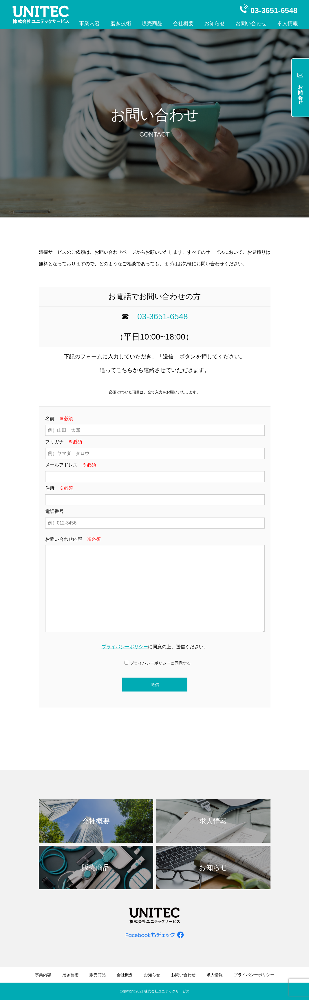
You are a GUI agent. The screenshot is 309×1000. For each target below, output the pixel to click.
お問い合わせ (251, 23)
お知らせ (214, 23)
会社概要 (183, 23)
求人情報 (287, 23)
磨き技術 (120, 23)
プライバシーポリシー (125, 646)
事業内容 (89, 23)
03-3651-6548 (162, 316)
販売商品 (152, 23)
